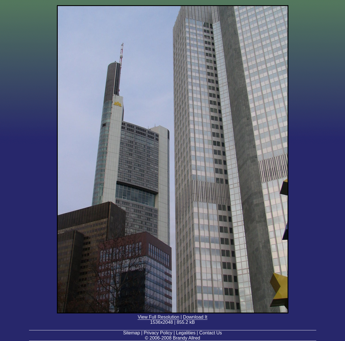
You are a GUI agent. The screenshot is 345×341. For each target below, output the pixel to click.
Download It (195, 317)
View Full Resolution (158, 317)
